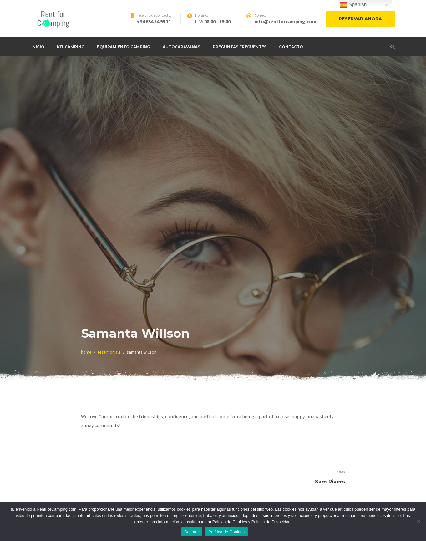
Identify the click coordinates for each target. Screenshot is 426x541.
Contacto (291, 46)
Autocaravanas (181, 46)
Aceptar (192, 531)
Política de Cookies (226, 531)
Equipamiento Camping (123, 46)
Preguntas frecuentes (239, 46)
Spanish (353, 5)
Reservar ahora (360, 19)
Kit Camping (70, 46)
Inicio (37, 46)
